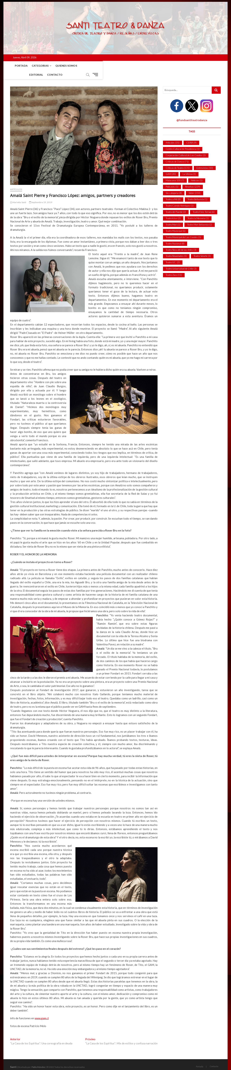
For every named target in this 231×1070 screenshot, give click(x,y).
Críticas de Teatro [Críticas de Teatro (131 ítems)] (178, 159)
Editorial (85, 65)
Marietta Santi (18, 193)
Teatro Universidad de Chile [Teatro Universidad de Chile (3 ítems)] (181, 259)
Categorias (37, 65)
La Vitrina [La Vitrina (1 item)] (189, 165)
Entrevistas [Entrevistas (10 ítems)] (205, 159)
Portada (18, 65)
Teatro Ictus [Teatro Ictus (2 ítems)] (173, 209)
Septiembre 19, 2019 (40, 193)
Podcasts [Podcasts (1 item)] (172, 177)
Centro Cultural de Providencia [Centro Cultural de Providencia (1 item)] (183, 140)
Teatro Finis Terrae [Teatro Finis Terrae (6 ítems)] (204, 203)
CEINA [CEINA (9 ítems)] (191, 133)
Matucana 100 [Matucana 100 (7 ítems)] (175, 171)
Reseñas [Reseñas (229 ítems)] (192, 177)
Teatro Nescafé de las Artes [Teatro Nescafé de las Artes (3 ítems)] (181, 241)
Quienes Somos (63, 65)
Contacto (104, 65)
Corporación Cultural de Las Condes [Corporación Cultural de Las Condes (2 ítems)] (186, 146)
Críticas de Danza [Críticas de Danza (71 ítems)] (177, 152)
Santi (13, 1058)
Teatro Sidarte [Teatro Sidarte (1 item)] (202, 247)
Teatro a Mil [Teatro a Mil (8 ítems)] (173, 190)
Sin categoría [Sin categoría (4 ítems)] (174, 184)
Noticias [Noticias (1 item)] (196, 171)
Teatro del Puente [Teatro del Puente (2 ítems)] (176, 203)
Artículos (16, 180)
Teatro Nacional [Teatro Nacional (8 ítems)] (175, 234)
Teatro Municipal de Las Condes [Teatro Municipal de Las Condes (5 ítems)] (183, 228)
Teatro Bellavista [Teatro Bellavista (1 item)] (197, 190)
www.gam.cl (42, 1009)
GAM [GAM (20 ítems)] (171, 165)
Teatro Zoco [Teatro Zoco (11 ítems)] (174, 266)
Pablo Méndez (38, 1058)
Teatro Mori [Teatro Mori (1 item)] (173, 215)
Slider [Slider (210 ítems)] (195, 184)
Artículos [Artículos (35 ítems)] (172, 133)
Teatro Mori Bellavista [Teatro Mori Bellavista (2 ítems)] (199, 215)
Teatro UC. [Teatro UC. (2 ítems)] (173, 253)
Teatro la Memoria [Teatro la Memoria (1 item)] (198, 209)
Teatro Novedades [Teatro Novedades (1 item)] (176, 247)
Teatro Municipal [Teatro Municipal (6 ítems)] (176, 222)
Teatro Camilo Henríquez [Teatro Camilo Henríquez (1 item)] (180, 196)
